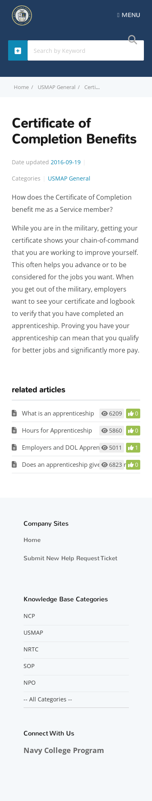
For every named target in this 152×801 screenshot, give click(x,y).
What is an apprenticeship (58, 413)
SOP (29, 666)
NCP (29, 616)
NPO (30, 682)
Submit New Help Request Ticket (70, 558)
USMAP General (56, 87)
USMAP (33, 632)
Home (32, 540)
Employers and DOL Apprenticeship (71, 447)
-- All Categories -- (48, 699)
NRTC (31, 649)
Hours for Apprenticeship (57, 430)
